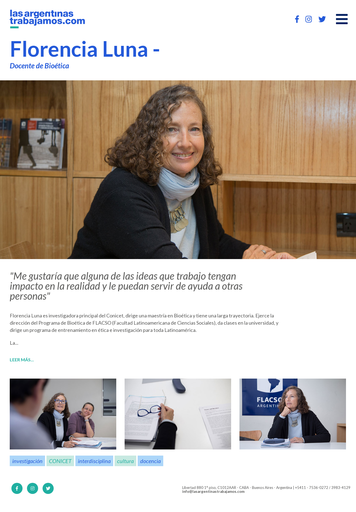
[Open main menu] (342, 19)
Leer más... (22, 359)
